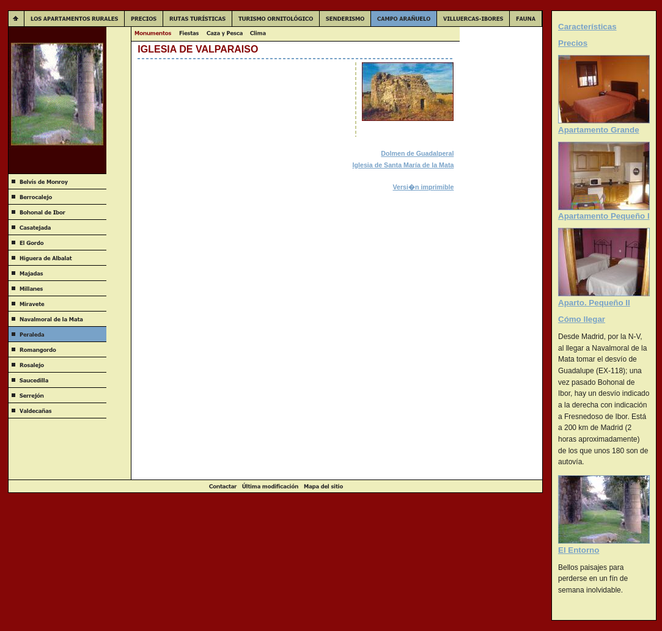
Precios (572, 43)
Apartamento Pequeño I (604, 216)
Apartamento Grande (598, 129)
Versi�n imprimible (423, 187)
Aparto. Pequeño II (594, 302)
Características (587, 26)
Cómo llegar (581, 319)
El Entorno (578, 550)
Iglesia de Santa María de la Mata (403, 165)
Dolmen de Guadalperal (417, 153)
